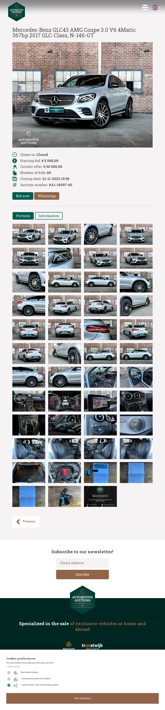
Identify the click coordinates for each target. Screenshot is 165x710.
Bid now (23, 196)
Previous (25, 521)
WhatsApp (47, 196)
